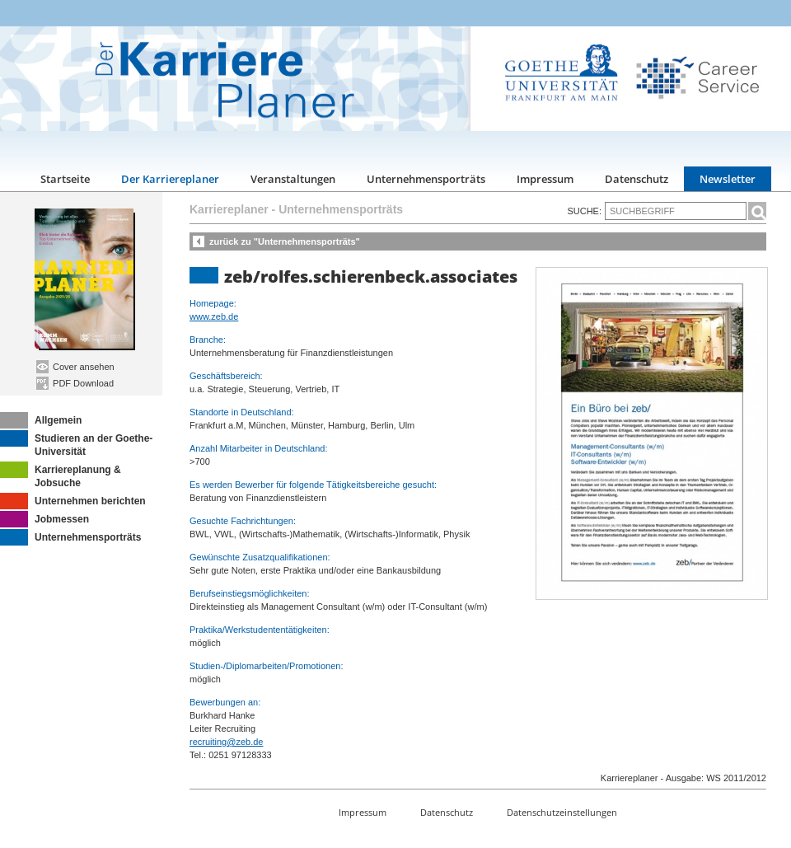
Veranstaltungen (292, 178)
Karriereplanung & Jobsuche (60, 475)
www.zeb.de (214, 316)
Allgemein (41, 420)
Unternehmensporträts (426, 178)
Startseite (65, 178)
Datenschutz (636, 178)
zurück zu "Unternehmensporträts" (284, 241)
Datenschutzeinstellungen (562, 812)
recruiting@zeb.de (226, 742)
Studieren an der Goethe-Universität (76, 443)
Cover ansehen (75, 367)
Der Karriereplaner (170, 178)
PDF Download (75, 383)
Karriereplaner (229, 209)
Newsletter (728, 178)
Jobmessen (44, 519)
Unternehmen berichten (73, 501)
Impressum (545, 178)
